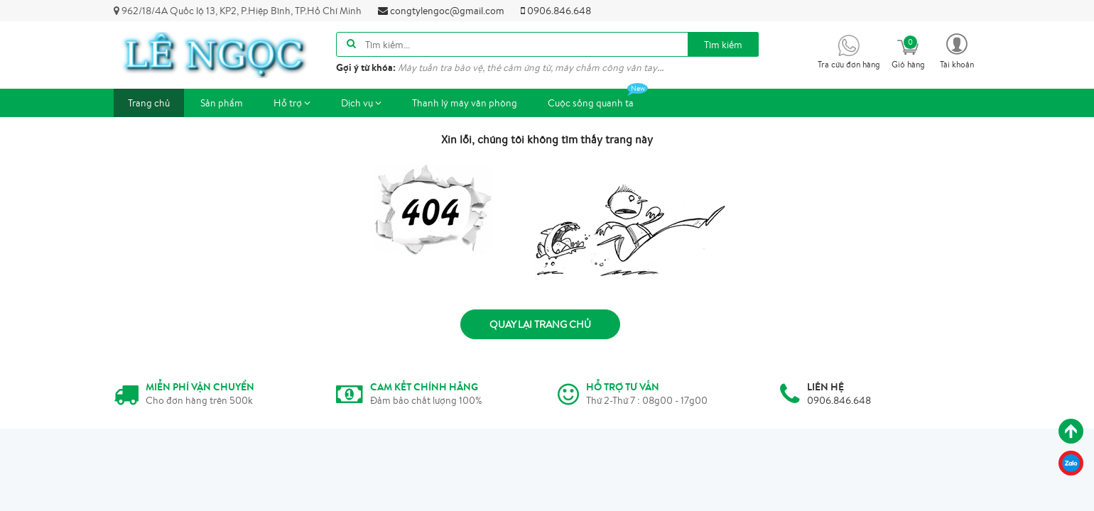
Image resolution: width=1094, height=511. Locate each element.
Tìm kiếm (723, 44)
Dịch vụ (361, 103)
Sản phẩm (221, 103)
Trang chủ (149, 103)
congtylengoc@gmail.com (441, 10)
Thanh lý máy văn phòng (464, 103)
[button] (957, 50)
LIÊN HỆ (825, 387)
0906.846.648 (556, 10)
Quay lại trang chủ (540, 324)
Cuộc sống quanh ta (598, 99)
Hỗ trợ (292, 103)
